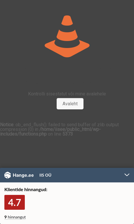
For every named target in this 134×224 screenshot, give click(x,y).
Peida (127, 175)
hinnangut (15, 216)
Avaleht (70, 103)
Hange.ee (19, 175)
